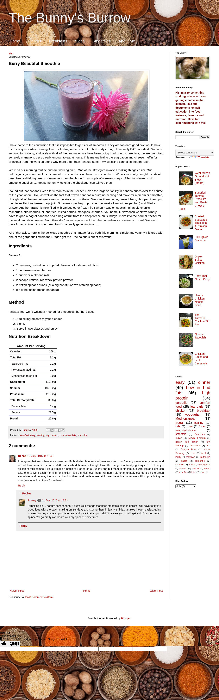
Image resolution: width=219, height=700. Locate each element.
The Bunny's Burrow (69, 17)
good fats (183, 472)
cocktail (195, 468)
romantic (200, 461)
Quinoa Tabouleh (200, 336)
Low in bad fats (68, 435)
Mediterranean (185, 418)
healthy (40, 435)
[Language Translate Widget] (194, 153)
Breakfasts (58, 41)
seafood (179, 464)
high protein (52, 435)
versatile (181, 403)
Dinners (34, 41)
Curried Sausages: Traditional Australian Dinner (201, 223)
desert (207, 468)
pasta (184, 461)
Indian (178, 438)
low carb (196, 406)
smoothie (82, 435)
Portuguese (204, 464)
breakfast (24, 435)
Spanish (183, 468)
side (177, 426)
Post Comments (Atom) (39, 597)
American (200, 434)
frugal (179, 422)
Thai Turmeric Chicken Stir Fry (202, 319)
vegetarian (192, 414)
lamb (178, 457)
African (192, 464)
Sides (80, 41)
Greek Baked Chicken (200, 260)
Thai (192, 453)
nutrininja (205, 457)
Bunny (32, 500)
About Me (126, 41)
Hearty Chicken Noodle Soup (200, 300)
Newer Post (17, 590)
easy (32, 435)
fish (208, 445)
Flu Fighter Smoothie (201, 238)
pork (202, 472)
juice (193, 472)
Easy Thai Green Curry (202, 277)
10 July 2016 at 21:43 (40, 455)
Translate (200, 157)
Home (15, 41)
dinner (204, 382)
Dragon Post (188, 449)
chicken (180, 410)
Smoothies (101, 41)
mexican (190, 457)
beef (203, 453)
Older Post (156, 590)
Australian (195, 445)
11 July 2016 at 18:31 (55, 500)
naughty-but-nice (185, 430)
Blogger (125, 618)
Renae (22, 455)
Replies (26, 493)
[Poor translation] (14, 644)
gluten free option (186, 442)
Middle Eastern (197, 438)
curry (190, 426)
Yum (11, 53)
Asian (202, 426)
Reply (21, 485)
